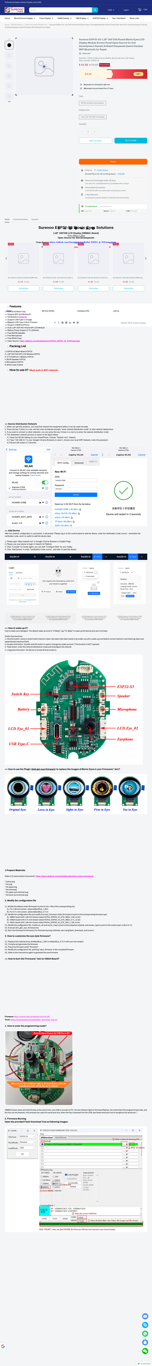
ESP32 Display (99, 18)
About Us (81, 1333)
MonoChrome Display (23, 18)
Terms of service (48, 1344)
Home (7, 18)
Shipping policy (48, 1333)
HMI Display (81, 18)
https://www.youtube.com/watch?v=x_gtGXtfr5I (86, 247)
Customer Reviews (84, 1340)
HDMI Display (63, 18)
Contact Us (81, 1337)
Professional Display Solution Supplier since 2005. (23, 2)
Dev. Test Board (119, 18)
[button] (9, 39)
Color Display (45, 18)
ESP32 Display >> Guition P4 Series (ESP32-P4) (29, 25)
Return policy (47, 1337)
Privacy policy (47, 1340)
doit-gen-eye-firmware (43, 769)
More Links (134, 18)
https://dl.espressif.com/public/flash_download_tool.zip (34, 1020)
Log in (126, 10)
